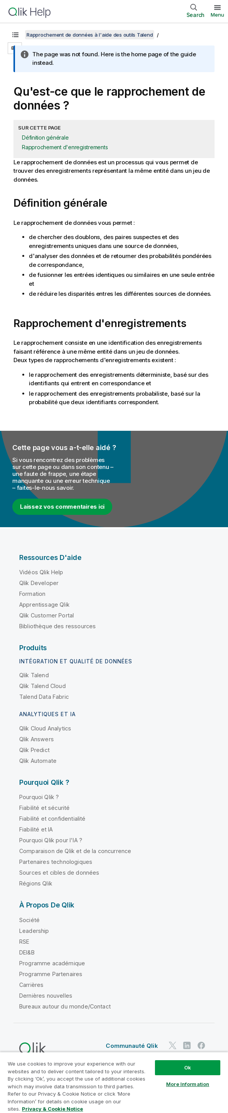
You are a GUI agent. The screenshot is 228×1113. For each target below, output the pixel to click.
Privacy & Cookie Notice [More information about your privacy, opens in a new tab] (52, 1109)
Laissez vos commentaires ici (62, 506)
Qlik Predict (34, 750)
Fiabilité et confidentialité (52, 818)
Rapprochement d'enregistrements (65, 147)
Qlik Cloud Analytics (45, 728)
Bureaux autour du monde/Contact (65, 1006)
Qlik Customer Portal (46, 615)
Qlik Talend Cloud (42, 686)
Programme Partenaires (50, 974)
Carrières (31, 984)
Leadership (34, 931)
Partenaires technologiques (55, 861)
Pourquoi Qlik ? (39, 797)
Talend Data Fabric (44, 696)
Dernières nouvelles (45, 995)
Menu (217, 15)
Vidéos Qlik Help (41, 572)
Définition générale (45, 137)
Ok (187, 1067)
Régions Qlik (35, 883)
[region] (114, 1082)
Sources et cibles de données (59, 872)
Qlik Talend (34, 675)
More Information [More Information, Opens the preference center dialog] (187, 1084)
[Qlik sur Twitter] (172, 1045)
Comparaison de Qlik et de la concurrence (75, 851)
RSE (24, 941)
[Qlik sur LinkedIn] (187, 1045)
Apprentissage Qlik (44, 604)
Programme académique (52, 963)
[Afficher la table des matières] (15, 34)
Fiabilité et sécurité (44, 807)
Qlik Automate (38, 760)
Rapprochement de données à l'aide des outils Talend (90, 35)
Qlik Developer (38, 583)
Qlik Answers (36, 739)
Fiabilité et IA (36, 829)
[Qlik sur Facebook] (201, 1045)
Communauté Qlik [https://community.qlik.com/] (132, 1045)
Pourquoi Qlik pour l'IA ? (50, 840)
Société (29, 920)
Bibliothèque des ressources (57, 626)
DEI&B (27, 952)
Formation (32, 593)
